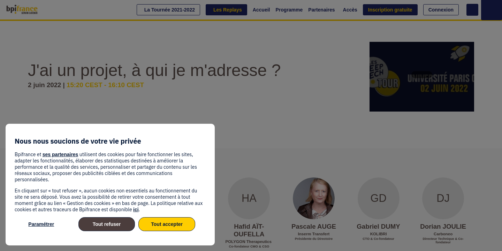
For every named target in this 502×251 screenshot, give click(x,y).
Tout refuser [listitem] (107, 224)
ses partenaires (60, 154)
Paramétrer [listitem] (41, 224)
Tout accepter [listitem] (167, 224)
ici (136, 209)
